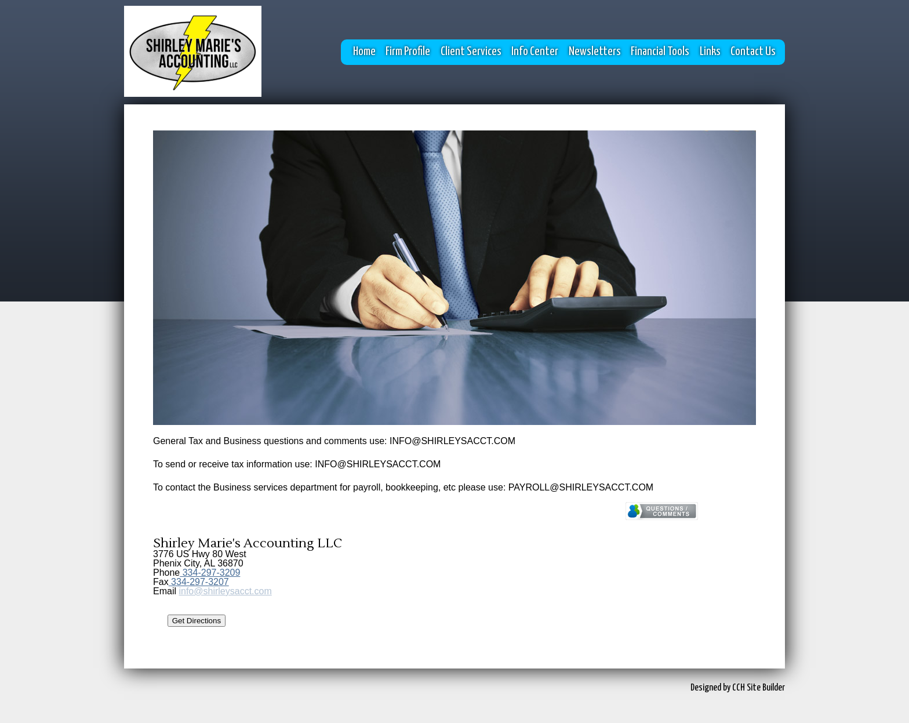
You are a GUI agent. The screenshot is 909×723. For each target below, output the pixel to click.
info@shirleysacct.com (225, 591)
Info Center (534, 51)
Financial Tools (660, 51)
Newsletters (595, 51)
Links (710, 51)
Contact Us (753, 51)
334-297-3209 (210, 572)
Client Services (471, 51)
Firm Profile (408, 51)
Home (364, 51)
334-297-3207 (199, 582)
